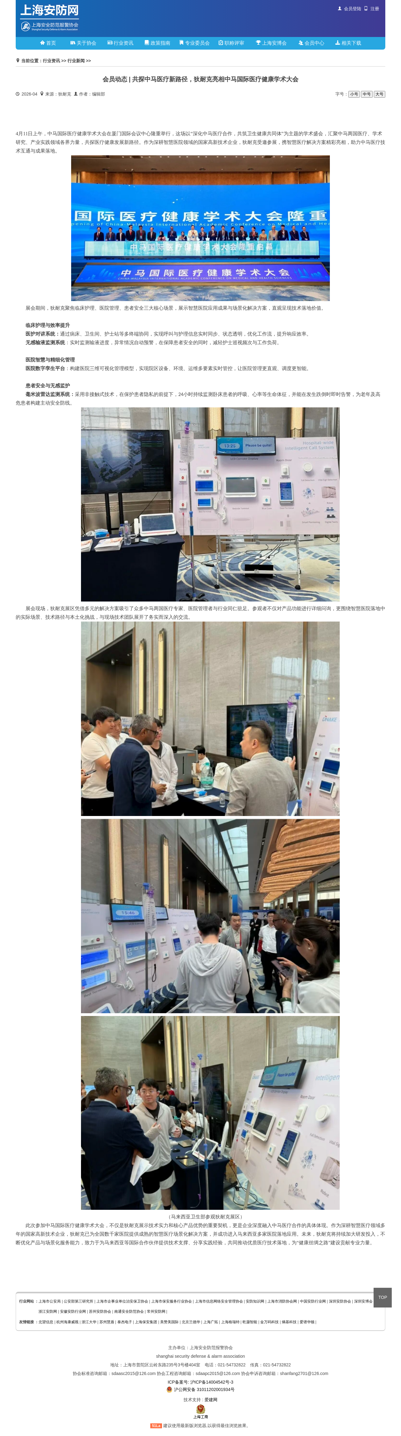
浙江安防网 (47, 1311)
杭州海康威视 (67, 1322)
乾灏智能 (249, 1322)
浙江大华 (89, 1322)
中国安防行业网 (313, 1301)
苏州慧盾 (106, 1322)
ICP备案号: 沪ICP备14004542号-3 (200, 1382)
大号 (380, 94)
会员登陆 (350, 8)
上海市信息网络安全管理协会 (219, 1301)
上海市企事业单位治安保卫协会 (122, 1301)
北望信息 (45, 1322)
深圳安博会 (363, 1301)
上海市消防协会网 (282, 1301)
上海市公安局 (49, 1301)
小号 (354, 94)
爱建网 (211, 1399)
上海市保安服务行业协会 (171, 1301)
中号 (367, 94)
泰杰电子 (124, 1322)
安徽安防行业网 (73, 1311)
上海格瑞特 (230, 1322)
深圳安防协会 (340, 1301)
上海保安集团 (146, 1322)
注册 (371, 8)
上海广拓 (210, 1322)
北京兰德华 (191, 1322)
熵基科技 (289, 1322)
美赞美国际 (169, 1322)
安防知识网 (255, 1301)
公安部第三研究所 (78, 1301)
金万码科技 (269, 1322)
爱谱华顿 (307, 1322)
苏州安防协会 (100, 1311)
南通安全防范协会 (129, 1311)
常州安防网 (156, 1311)
